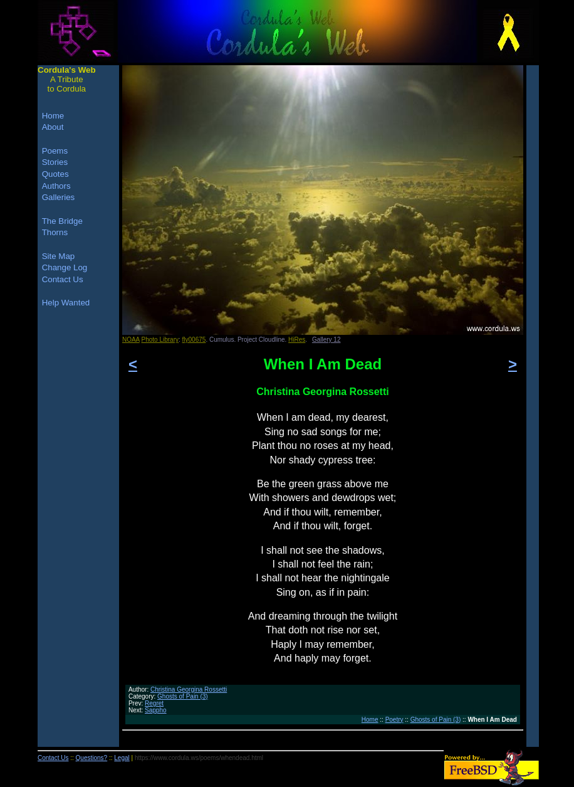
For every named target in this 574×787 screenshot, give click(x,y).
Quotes (55, 174)
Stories (55, 162)
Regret (154, 703)
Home (370, 719)
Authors (56, 186)
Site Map (58, 256)
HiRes (296, 339)
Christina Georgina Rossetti (188, 689)
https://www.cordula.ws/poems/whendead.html (199, 757)
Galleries (58, 197)
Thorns (55, 232)
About (53, 127)
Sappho (155, 710)
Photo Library (160, 339)
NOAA (131, 339)
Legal (121, 757)
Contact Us (62, 279)
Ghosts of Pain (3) (182, 696)
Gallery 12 (326, 339)
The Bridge (62, 221)
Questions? (92, 757)
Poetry (394, 719)
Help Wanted (66, 302)
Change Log (65, 267)
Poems (55, 151)
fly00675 (194, 339)
